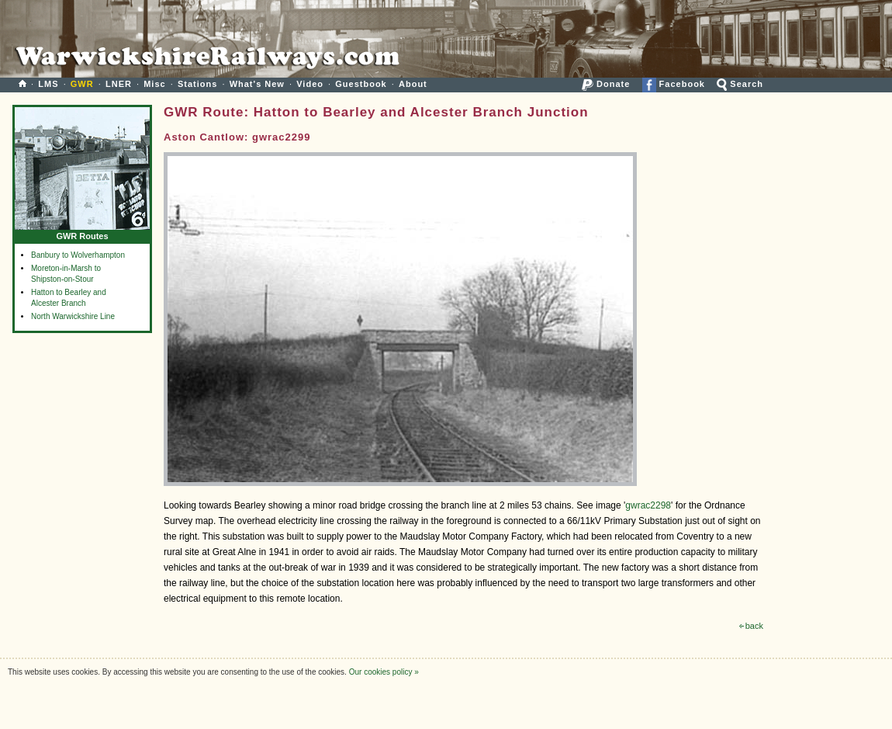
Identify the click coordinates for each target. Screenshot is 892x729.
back (751, 625)
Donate (606, 84)
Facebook (673, 84)
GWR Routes (82, 232)
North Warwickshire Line (73, 316)
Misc (154, 84)
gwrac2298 (648, 505)
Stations (197, 84)
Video (309, 84)
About (413, 84)
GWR (82, 84)
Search (740, 84)
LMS (48, 84)
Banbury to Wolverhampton (78, 255)
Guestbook (360, 84)
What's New (257, 84)
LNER (118, 84)
